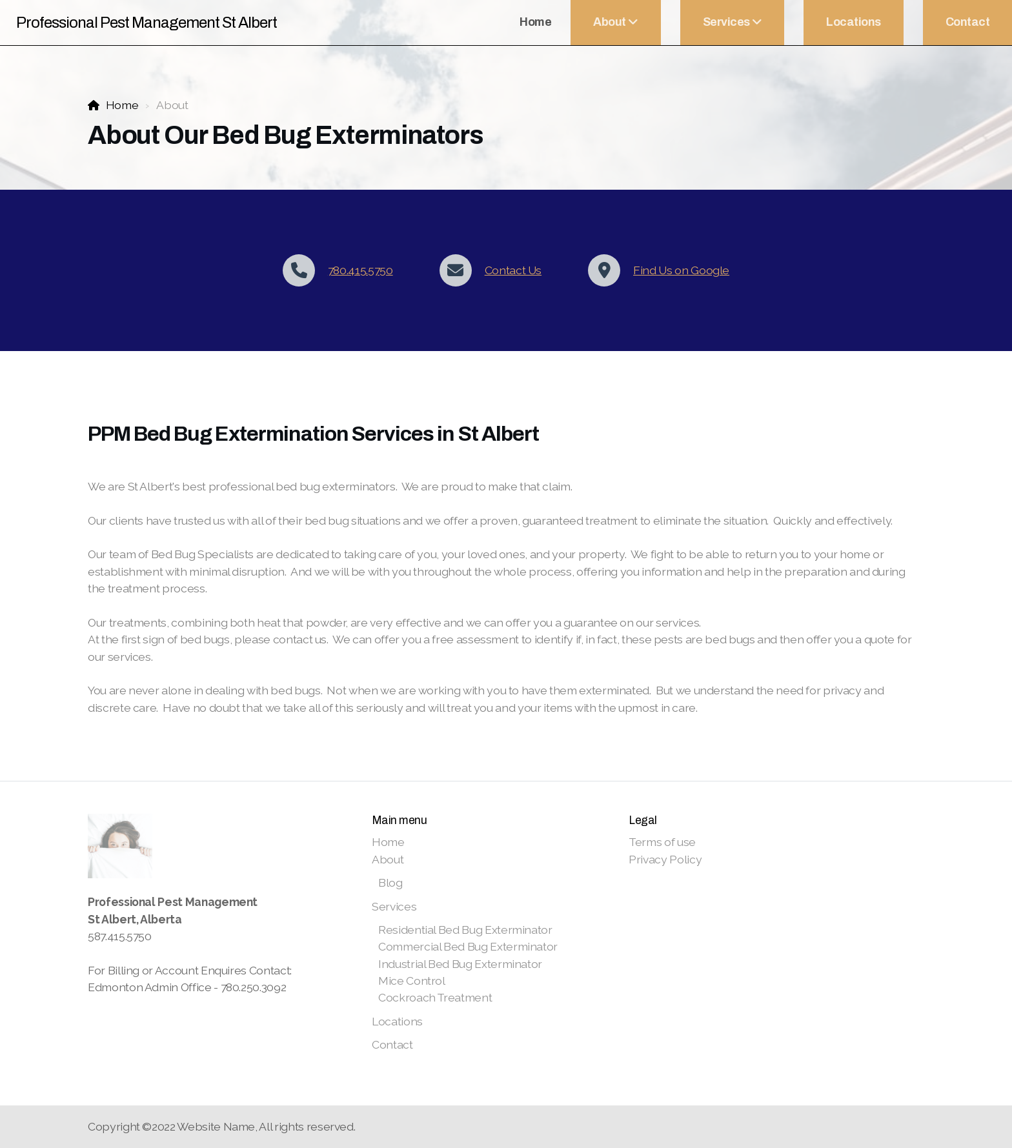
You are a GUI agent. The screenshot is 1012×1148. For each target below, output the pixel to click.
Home (122, 105)
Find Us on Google (681, 270)
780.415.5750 (360, 270)
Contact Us (513, 270)
